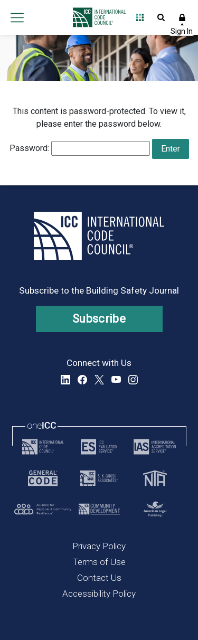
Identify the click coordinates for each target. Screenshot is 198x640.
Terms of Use (99, 562)
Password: (80, 148)
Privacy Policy (99, 546)
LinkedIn (65, 379)
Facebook (82, 379)
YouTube (116, 379)
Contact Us (99, 577)
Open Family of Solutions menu (139, 17)
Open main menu (17, 17)
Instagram (133, 379)
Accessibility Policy (99, 593)
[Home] (96, 17)
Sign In (182, 17)
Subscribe (99, 318)
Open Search (161, 17)
